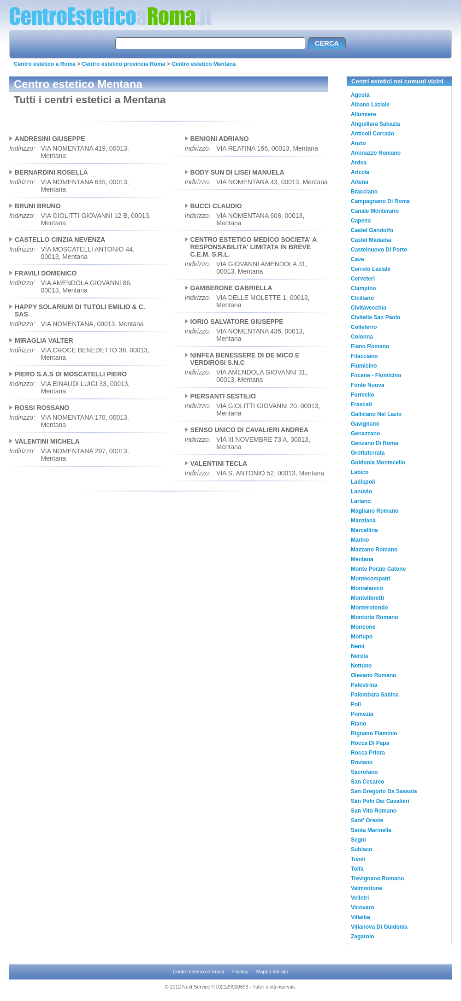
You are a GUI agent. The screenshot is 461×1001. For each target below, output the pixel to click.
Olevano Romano (373, 675)
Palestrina (364, 685)
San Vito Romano (373, 811)
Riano (358, 723)
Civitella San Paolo (375, 317)
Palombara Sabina (375, 694)
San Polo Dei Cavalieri (380, 801)
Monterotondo (369, 607)
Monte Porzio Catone (378, 569)
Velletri (360, 898)
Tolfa (357, 869)
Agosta (360, 95)
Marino (360, 540)
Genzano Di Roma (374, 443)
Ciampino (363, 288)
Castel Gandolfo (372, 230)
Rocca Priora (368, 752)
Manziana (363, 520)
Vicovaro (362, 907)
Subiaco (361, 849)
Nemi (357, 646)
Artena (359, 182)
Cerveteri (363, 278)
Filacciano (364, 356)
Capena (361, 220)
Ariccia (360, 172)
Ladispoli (363, 482)
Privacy (240, 971)
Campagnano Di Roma (380, 201)
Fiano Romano (370, 346)
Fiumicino (364, 366)
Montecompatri (370, 578)
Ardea (358, 162)
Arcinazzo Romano (376, 153)
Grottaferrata (367, 453)
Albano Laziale (370, 104)
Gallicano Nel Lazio (376, 414)
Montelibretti (367, 598)
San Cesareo (367, 782)
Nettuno (361, 665)
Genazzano (365, 433)
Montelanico (367, 588)
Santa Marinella (371, 830)
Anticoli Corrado (372, 133)
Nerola (359, 656)
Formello (362, 395)
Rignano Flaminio (374, 733)
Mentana (362, 559)
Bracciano (364, 191)
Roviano (361, 762)
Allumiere (363, 114)
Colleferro (364, 327)
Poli (356, 704)
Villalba (360, 917)
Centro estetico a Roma (45, 64)
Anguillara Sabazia (375, 124)
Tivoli (358, 859)
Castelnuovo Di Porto (379, 249)
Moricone (363, 627)
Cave (357, 259)
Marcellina (364, 530)
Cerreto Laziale (370, 269)
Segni (358, 840)
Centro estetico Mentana (203, 64)
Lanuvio (361, 491)
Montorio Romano (374, 617)
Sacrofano (364, 772)
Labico (360, 472)
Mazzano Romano (374, 549)
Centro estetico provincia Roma (123, 64)
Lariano (361, 501)
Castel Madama (371, 240)
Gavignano (365, 424)
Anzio (358, 143)
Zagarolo (362, 936)
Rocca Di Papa (370, 743)
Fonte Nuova (367, 385)
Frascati (361, 404)
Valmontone (366, 888)
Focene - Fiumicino (376, 375)
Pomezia (362, 714)
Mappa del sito (272, 971)
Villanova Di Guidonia (379, 927)
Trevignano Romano (377, 878)
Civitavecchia (368, 307)
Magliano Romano (374, 511)
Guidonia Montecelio (378, 462)
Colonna (362, 337)
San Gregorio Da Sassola (384, 791)
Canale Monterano (375, 211)
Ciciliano (362, 298)
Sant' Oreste (367, 820)
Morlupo (361, 636)
